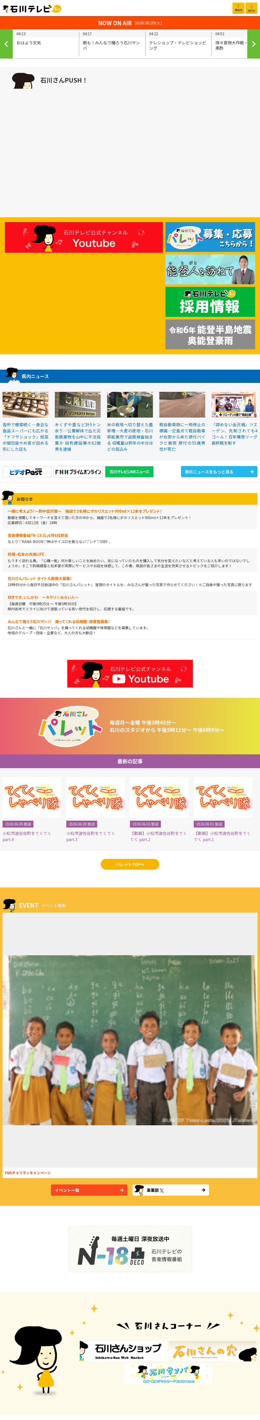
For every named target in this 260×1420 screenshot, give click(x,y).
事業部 (155, 1190)
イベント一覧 (67, 1190)
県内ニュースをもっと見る (209, 472)
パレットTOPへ (130, 864)
